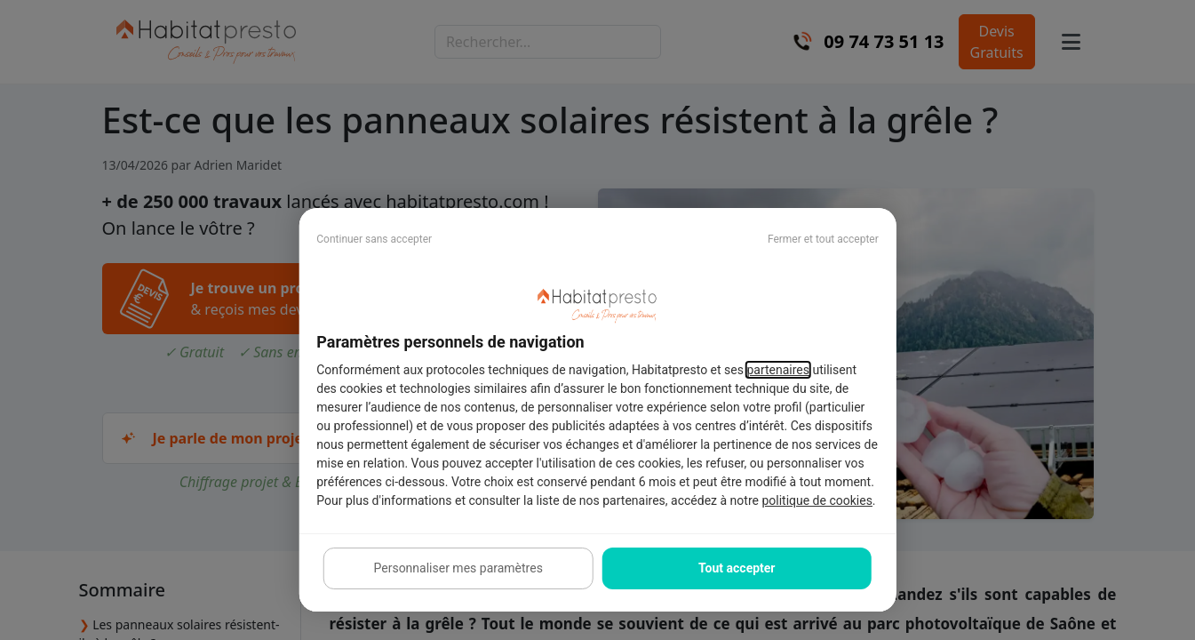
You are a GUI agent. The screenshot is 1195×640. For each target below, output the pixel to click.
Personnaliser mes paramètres (458, 568)
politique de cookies (816, 500)
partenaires (777, 370)
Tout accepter (736, 568)
